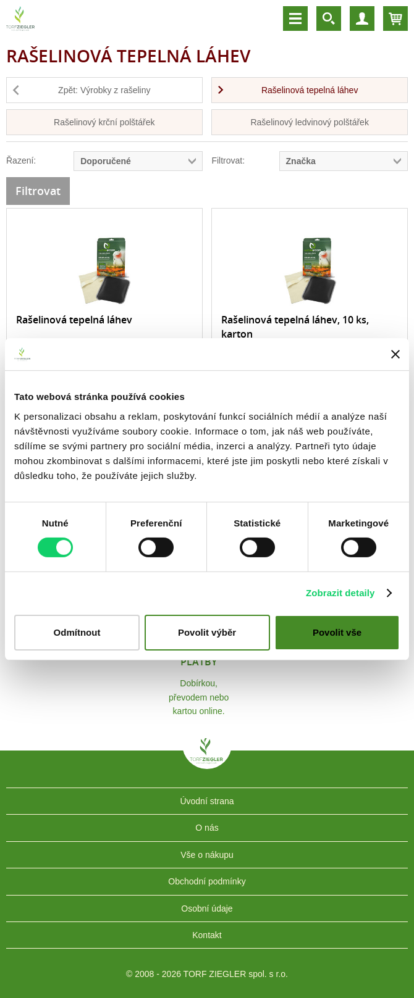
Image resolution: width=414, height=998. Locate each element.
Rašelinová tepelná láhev (309, 90)
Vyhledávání (328, 18)
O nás (206, 828)
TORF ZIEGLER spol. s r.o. (207, 759)
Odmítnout (77, 632)
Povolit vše (337, 632)
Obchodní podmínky (206, 881)
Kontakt (206, 935)
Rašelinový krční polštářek (104, 122)
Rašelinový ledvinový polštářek (309, 122)
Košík (395, 18)
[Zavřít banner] (395, 354)
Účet (362, 18)
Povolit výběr (207, 632)
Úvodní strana (207, 801)
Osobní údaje (206, 908)
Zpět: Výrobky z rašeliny (104, 90)
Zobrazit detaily (340, 593)
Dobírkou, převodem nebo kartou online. (199, 697)
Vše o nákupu (207, 855)
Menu (295, 18)
